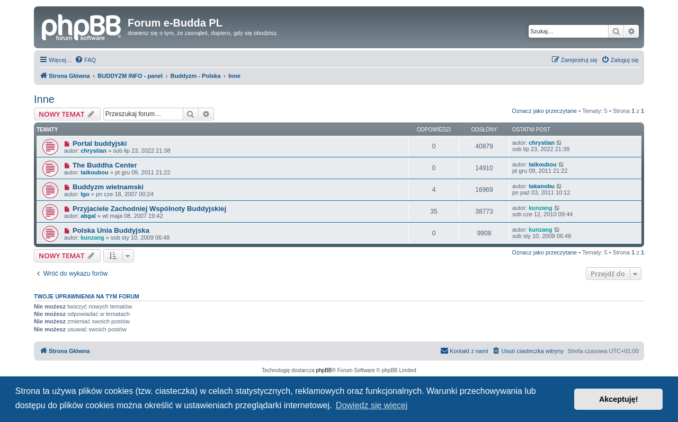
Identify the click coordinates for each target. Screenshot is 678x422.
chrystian (93, 150)
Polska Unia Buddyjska (111, 230)
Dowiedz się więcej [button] (371, 405)
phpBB (324, 370)
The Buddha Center (105, 165)
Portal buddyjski (100, 143)
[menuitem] (85, 60)
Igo (85, 194)
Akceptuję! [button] (618, 399)
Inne (44, 99)
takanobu (542, 186)
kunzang (540, 208)
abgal (88, 216)
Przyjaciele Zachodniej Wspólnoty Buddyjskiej (149, 209)
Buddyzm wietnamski (108, 187)
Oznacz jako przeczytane (544, 111)
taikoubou (95, 172)
